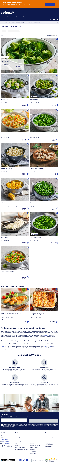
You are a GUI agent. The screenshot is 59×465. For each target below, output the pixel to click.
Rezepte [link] (29, 17)
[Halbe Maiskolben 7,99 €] (15, 195)
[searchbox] (1, 20)
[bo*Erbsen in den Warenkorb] (57, 243)
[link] (7, 12)
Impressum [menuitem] (32, 440)
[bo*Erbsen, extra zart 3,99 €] (44, 229)
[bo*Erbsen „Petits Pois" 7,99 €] (44, 126)
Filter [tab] (3, 35)
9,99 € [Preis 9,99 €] (17, 67)
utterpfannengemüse (46, 335)
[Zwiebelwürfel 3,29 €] (15, 229)
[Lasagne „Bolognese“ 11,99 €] (44, 307)
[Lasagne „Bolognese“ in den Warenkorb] (56, 322)
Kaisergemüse (3, 338)
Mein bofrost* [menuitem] (4, 438)
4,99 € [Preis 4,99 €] (23, 140)
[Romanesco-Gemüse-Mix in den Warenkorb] (28, 277)
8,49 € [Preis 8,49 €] (23, 277)
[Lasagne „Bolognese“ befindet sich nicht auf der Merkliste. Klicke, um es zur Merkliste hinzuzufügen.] (56, 289)
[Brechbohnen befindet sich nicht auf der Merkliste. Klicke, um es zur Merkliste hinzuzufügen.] (57, 179)
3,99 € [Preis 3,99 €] (53, 243)
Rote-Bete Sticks (47, 347)
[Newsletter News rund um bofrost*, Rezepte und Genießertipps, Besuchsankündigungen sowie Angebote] (29, 421)
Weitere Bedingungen (8, 6)
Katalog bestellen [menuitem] (18, 438)
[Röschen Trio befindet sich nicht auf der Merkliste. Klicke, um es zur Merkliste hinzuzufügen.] (27, 75)
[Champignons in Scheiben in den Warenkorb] (57, 174)
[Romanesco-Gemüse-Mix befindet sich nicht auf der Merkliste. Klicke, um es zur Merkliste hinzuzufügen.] (27, 247)
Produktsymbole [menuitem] (48, 445)
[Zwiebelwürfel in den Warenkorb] (28, 243)
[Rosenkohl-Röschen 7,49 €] (44, 91)
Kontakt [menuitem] (2, 436)
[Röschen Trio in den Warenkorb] (28, 105)
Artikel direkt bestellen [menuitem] (19, 434)
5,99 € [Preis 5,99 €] (53, 208)
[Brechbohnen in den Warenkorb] (57, 208)
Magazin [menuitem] (45, 11)
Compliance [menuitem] (32, 448)
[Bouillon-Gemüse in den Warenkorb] (28, 140)
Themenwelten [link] (11, 17)
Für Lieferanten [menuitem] (33, 450)
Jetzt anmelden (43, 420)
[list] (29, 375)
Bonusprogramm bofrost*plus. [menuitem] (21, 448)
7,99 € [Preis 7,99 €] (53, 140)
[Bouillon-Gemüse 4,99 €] (15, 126)
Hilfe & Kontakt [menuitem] (55, 11)
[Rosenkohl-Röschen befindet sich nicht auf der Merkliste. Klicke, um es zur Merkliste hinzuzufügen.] (57, 75)
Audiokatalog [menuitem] (18, 440)
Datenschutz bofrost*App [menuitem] (35, 444)
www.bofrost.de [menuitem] (5, 440)
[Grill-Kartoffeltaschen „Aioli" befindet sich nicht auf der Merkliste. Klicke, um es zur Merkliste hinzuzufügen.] (27, 289)
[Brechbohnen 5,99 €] (44, 195)
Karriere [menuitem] (49, 11)
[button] (50, 4)
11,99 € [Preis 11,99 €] (51, 322)
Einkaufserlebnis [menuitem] (48, 438)
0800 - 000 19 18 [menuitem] (5, 444)
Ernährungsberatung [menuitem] (49, 436)
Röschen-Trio (11, 338)
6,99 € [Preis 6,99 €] (23, 174)
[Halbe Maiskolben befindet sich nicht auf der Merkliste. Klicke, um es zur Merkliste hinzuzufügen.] (27, 179)
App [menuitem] (16, 442)
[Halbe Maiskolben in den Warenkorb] (28, 208)
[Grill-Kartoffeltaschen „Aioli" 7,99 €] (15, 307)
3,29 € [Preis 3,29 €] (23, 243)
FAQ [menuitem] (1, 434)
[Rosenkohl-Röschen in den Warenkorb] (57, 105)
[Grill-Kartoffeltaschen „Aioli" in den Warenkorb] (27, 322)
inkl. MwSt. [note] (24, 323)
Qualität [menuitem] (46, 434)
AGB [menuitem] (31, 438)
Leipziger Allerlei (23, 338)
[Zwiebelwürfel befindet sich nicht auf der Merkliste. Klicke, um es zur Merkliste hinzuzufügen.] (27, 213)
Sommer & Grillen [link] (20, 17)
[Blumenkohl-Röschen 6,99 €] (15, 160)
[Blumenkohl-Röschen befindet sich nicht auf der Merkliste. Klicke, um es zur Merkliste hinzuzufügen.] (27, 144)
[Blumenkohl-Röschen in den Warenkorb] (28, 174)
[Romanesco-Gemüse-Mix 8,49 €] (15, 263)
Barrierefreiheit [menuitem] (33, 452)
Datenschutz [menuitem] (32, 442)
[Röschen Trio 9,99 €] (15, 91)
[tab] (50, 19)
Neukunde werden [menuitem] (48, 440)
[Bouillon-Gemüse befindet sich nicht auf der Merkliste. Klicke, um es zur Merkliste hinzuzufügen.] (27, 110)
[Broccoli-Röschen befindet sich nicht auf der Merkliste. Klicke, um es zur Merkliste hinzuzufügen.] (57, 39)
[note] (15, 317)
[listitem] (15, 367)
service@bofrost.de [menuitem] (5, 442)
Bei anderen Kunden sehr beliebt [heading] (12, 286)
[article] (29, 338)
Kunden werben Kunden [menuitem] (20, 446)
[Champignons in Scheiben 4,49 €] (44, 160)
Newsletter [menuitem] (17, 444)
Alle (3, 31)
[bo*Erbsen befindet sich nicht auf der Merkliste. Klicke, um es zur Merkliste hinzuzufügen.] (57, 213)
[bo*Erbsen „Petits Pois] (57, 140)
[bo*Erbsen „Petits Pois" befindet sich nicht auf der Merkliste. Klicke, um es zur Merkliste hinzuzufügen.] (57, 110)
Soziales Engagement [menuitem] (34, 446)
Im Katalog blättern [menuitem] (19, 436)
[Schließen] (57, 1)
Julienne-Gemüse (41, 334)
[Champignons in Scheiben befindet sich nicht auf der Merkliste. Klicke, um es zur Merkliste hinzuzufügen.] (57, 144)
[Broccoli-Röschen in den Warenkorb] (21, 67)
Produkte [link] (3, 17)
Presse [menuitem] (31, 436)
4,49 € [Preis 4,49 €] (53, 174)
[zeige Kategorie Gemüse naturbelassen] (14, 31)
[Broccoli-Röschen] (29, 56)
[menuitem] (3, 17)
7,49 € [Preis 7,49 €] (53, 105)
